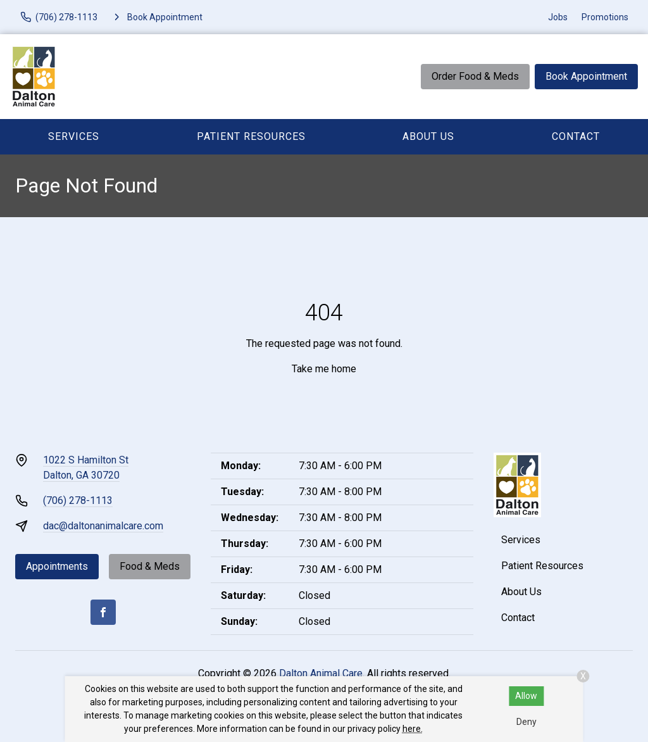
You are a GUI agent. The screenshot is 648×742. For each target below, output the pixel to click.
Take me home (324, 369)
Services (73, 136)
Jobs (558, 17)
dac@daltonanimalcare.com (103, 526)
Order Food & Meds (475, 76)
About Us (428, 136)
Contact (576, 136)
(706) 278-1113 (78, 500)
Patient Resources (251, 136)
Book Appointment (586, 76)
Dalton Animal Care (321, 673)
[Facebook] (103, 612)
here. (412, 729)
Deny (526, 722)
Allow (526, 696)
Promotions (605, 17)
